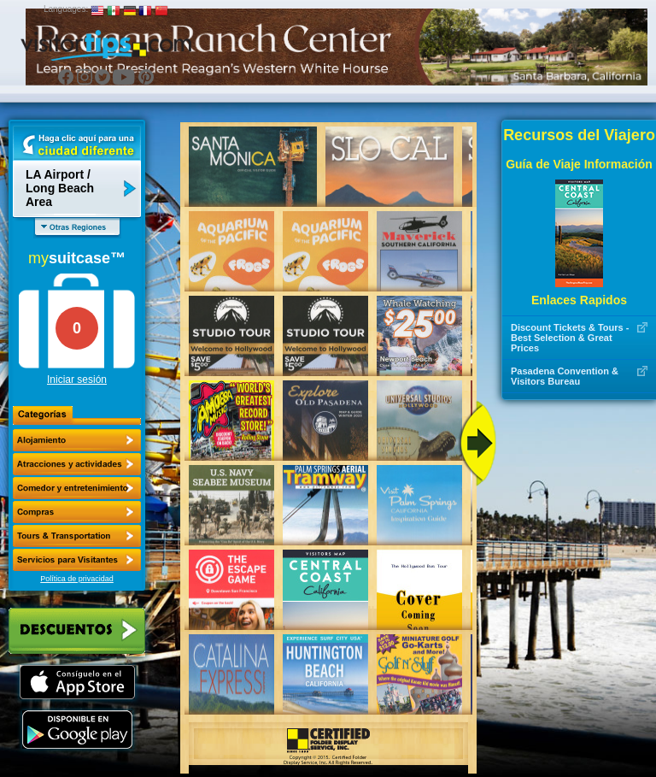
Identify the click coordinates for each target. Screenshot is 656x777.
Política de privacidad (77, 578)
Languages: (66, 9)
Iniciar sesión (77, 380)
